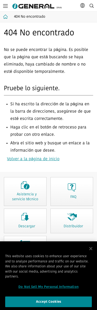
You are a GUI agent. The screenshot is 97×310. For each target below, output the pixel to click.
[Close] (90, 250)
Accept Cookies (48, 303)
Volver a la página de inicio (33, 159)
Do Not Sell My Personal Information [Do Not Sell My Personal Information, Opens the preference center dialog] (48, 288)
